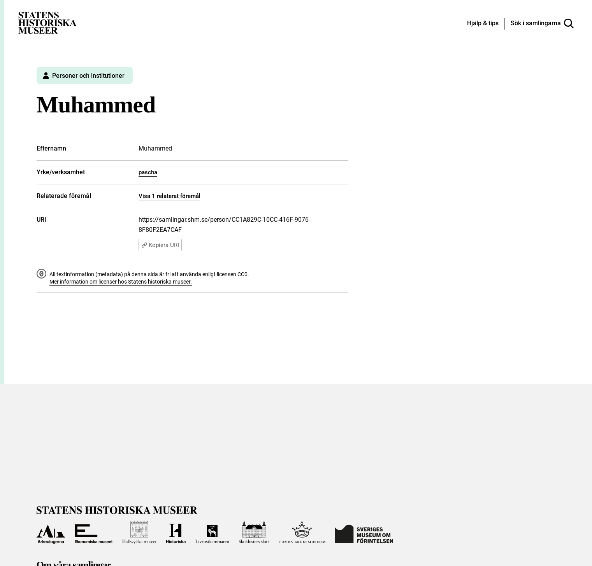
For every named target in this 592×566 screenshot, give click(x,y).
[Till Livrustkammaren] (212, 532)
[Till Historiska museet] (176, 532)
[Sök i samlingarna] (542, 24)
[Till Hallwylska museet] (139, 532)
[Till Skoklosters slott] (254, 532)
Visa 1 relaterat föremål (169, 196)
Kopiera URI (160, 245)
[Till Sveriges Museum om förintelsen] (364, 532)
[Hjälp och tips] (483, 24)
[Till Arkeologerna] (51, 532)
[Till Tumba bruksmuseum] (302, 532)
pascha (148, 172)
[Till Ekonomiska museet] (93, 532)
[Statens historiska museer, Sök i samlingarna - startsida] (47, 22)
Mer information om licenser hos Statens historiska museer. (120, 282)
